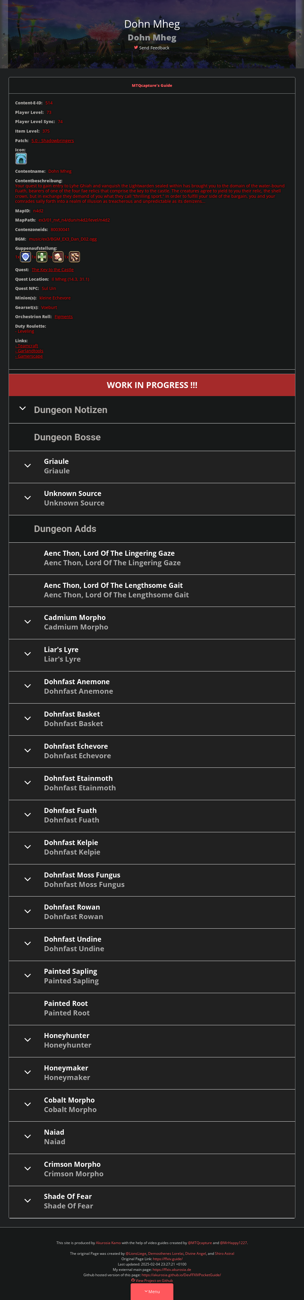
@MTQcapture (200, 1241)
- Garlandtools (29, 349)
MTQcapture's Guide (152, 84)
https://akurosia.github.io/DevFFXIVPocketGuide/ (181, 1273)
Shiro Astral (224, 1252)
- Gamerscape (29, 354)
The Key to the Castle (53, 268)
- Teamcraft (26, 344)
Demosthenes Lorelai (165, 1252)
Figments (64, 315)
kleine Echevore (55, 296)
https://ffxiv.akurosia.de (172, 1268)
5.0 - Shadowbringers (52, 139)
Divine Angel (195, 1252)
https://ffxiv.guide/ (168, 1257)
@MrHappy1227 (233, 1241)
